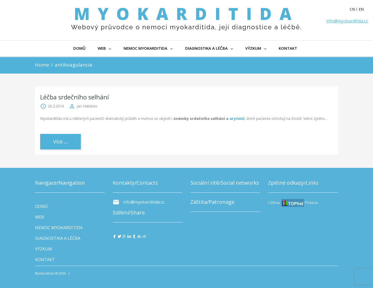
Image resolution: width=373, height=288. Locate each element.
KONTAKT (289, 48)
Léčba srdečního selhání (74, 97)
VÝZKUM (256, 48)
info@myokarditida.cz (347, 21)
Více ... (60, 141)
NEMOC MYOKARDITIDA (148, 48)
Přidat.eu (311, 202)
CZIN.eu (274, 202)
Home (42, 64)
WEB (105, 48)
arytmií (237, 118)
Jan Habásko (87, 106)
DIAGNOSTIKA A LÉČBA (210, 48)
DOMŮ (79, 48)
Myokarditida (186, 13)
